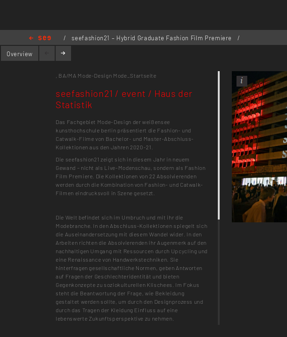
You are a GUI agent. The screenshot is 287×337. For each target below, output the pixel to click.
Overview (20, 54)
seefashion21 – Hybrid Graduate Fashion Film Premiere (152, 38)
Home (40, 38)
